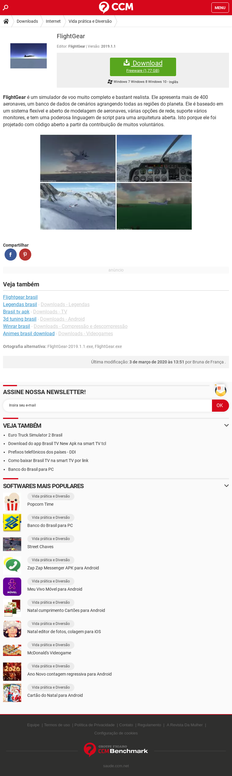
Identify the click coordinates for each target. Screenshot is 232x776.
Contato (126, 725)
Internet (53, 21)
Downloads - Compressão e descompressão (81, 326)
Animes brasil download (29, 333)
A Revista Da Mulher (185, 725)
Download (143, 66)
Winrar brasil (16, 326)
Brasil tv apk (16, 312)
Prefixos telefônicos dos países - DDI (42, 452)
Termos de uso (57, 725)
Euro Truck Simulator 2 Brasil (35, 435)
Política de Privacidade (94, 725)
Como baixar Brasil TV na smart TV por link (48, 460)
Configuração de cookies (116, 733)
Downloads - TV (50, 312)
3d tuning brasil (19, 319)
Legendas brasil (20, 304)
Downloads (27, 21)
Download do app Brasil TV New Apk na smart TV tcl (57, 443)
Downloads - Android (62, 319)
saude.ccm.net (116, 766)
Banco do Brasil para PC (31, 469)
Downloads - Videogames (85, 333)
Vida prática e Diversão (90, 21)
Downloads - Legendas (65, 304)
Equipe (33, 725)
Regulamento (149, 725)
